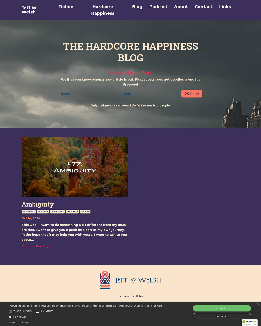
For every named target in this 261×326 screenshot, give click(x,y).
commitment (57, 211)
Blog (137, 6)
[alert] (130, 314)
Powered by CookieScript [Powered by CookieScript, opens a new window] (19, 322)
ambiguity (43, 211)
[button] (22, 311)
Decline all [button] (222, 316)
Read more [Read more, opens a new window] (156, 305)
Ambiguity (38, 204)
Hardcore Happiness (102, 10)
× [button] (258, 304)
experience (72, 211)
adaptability (29, 211)
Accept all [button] (221, 308)
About (181, 6)
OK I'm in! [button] (191, 93)
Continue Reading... (36, 246)
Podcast (158, 6)
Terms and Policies (130, 296)
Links (225, 6)
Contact (203, 6)
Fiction (66, 6)
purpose (85, 211)
